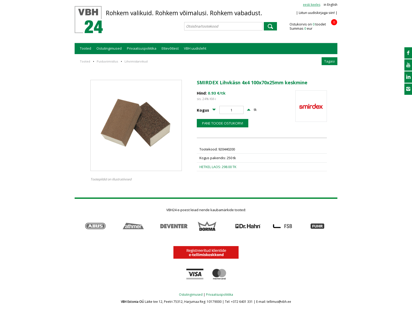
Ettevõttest (170, 48)
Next (334, 226)
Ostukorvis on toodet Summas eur (313, 26)
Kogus (203, 110)
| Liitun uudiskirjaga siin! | (316, 12)
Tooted (85, 48)
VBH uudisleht (195, 48)
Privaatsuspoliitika (141, 48)
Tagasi (329, 61)
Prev (77, 226)
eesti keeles (311, 4)
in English (330, 4)
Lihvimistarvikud (136, 61)
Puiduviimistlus (107, 61)
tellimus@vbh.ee (279, 301)
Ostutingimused (109, 48)
